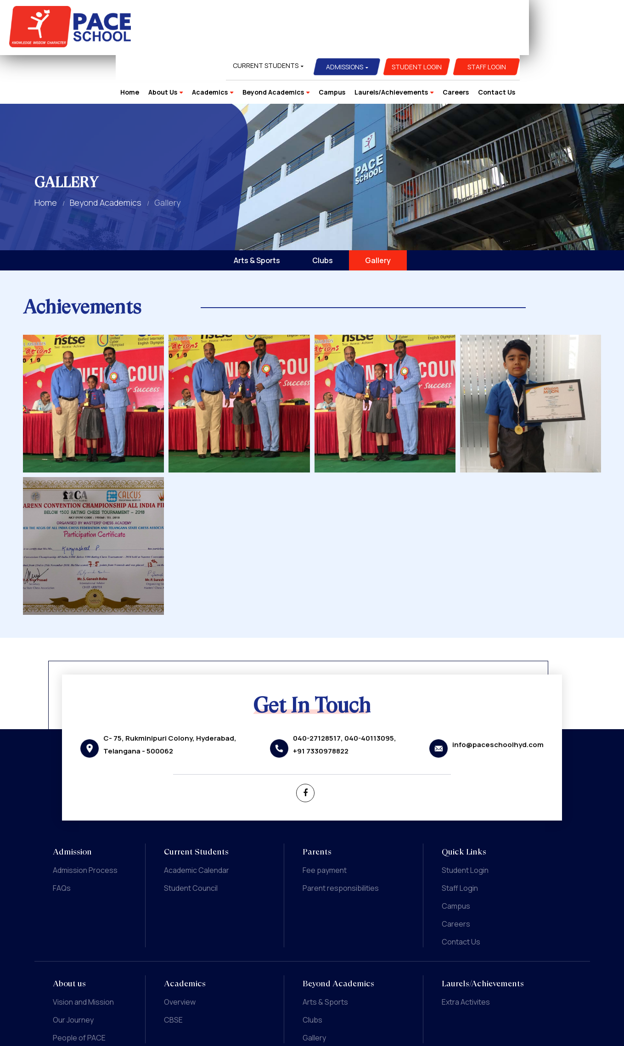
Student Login (512, 15)
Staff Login (581, 15)
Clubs (322, 212)
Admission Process (85, 821)
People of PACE (79, 989)
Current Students (361, 14)
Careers (551, 41)
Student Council (191, 839)
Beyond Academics (368, 41)
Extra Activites (466, 953)
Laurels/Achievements (486, 41)
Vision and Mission (83, 953)
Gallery (378, 212)
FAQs (62, 839)
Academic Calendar (196, 821)
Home (224, 41)
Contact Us (591, 41)
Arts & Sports (257, 212)
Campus (427, 41)
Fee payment (325, 821)
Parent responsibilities (341, 839)
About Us (257, 41)
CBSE (173, 971)
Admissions (439, 15)
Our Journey (73, 971)
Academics (305, 41)
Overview (180, 953)
